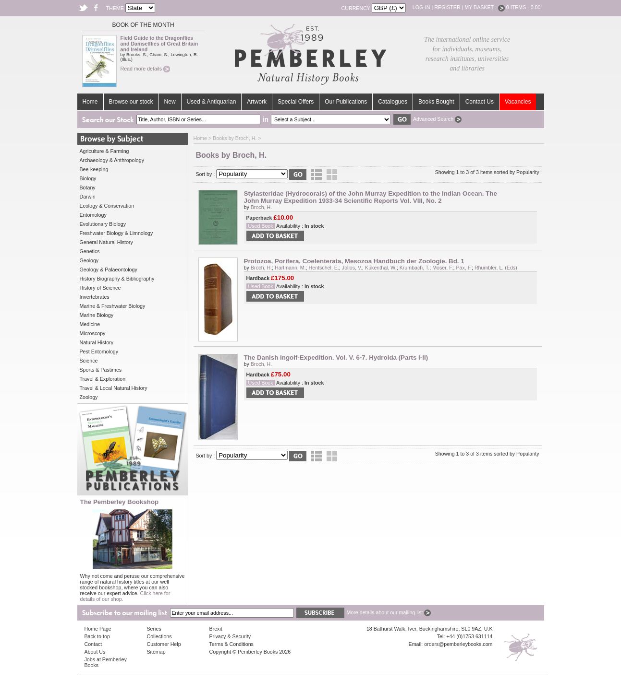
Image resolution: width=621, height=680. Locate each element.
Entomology (93, 215)
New (170, 101)
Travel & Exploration (103, 379)
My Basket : (484, 7)
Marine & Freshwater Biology (113, 306)
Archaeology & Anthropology (112, 160)
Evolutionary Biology (103, 224)
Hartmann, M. (290, 267)
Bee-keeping (94, 169)
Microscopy (93, 333)
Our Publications (346, 101)
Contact (93, 644)
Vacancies (518, 101)
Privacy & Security (230, 636)
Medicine (90, 324)
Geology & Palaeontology (108, 269)
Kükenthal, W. (381, 267)
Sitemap (156, 652)
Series (154, 629)
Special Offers (296, 101)
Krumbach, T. (415, 267)
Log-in (421, 7)
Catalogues (392, 101)
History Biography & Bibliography (117, 278)
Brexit (215, 629)
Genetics (90, 251)
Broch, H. (261, 207)
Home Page (98, 629)
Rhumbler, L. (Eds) (496, 267)
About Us (95, 652)
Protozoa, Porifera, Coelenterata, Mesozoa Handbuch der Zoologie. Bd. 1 (354, 261)
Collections (159, 636)
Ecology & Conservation (107, 206)
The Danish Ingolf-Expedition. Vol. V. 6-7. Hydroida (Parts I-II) (336, 357)
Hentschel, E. (324, 267)
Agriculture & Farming (104, 151)
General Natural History (106, 242)
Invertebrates (95, 297)
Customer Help (164, 644)
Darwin (88, 196)
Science (89, 360)
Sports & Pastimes (101, 370)
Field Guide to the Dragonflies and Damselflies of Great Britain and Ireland (159, 43)
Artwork (257, 101)
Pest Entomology (99, 351)
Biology (88, 178)
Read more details (145, 68)
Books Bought (436, 101)
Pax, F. (464, 267)
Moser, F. (442, 267)
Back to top (97, 636)
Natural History (96, 342)
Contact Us (479, 101)
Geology (89, 260)
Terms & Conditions (231, 644)
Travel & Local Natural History (113, 388)
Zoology (89, 397)
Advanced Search (437, 119)
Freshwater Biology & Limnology (116, 233)
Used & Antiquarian (211, 101)
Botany (88, 187)
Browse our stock (131, 101)
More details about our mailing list (389, 612)
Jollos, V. (352, 267)
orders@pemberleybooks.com (458, 644)
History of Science (100, 288)
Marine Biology (96, 315)
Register (447, 7)
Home (90, 101)
